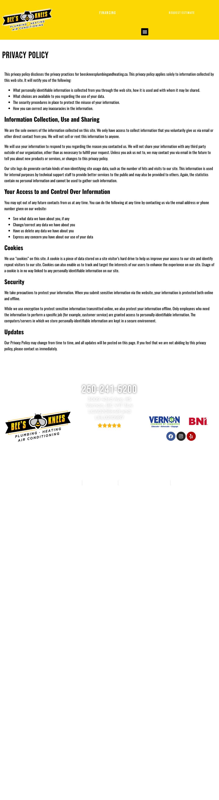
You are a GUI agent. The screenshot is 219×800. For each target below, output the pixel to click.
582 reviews (114, 431)
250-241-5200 (109, 389)
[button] (144, 31)
